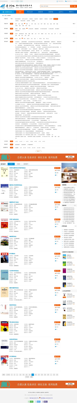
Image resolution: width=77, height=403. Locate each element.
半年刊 (40, 38)
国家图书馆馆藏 (46, 41)
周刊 (20, 38)
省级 (20, 28)
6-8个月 (43, 141)
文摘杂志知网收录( (44, 120)
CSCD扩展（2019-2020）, (38, 77)
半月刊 (16, 38)
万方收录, (31, 54)
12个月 (40, 141)
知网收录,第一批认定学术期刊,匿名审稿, (22, 106)
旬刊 (35, 38)
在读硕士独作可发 (18, 100)
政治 (51, 23)
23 (26, 374)
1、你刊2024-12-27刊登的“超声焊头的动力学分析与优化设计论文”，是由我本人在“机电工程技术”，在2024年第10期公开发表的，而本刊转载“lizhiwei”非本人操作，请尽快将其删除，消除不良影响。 (69, 221)
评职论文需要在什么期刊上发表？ (69, 187)
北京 (52, 33)
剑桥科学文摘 (37, 45)
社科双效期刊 (53, 50)
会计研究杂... (70, 301)
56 (57, 374)
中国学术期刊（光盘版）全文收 (20, 136)
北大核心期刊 (31, 28)
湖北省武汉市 (21, 33)
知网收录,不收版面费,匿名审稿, (20, 61)
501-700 (24, 147)
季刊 (24, 38)
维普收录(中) (59, 41)
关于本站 (30, 392)
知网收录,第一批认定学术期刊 (30, 88)
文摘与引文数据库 (24, 48)
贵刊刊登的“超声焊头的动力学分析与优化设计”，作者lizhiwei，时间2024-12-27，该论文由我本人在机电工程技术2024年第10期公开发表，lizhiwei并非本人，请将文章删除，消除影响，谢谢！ (69, 213)
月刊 (31, 38)
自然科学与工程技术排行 (68, 252)
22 (23, 374)
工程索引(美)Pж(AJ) (18, 75)
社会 (48, 23)
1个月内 (31, 141)
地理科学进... (70, 276)
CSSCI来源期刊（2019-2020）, (20, 104)
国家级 (16, 28)
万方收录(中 (34, 129)
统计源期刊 (57, 28)
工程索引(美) (17, 48)
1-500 (21, 147)
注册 (21, 1)
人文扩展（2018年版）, (55, 75)
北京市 (16, 33)
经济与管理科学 (18, 18)
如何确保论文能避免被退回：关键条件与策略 (69, 197)
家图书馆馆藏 (33, 111)
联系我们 (38, 392)
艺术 (32, 23)
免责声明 (47, 392)
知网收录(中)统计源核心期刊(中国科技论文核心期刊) (36, 113)
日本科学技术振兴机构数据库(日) (20, 47)
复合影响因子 (17, 144)
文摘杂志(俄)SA (26, 75)
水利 (26, 25)
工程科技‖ (46, 18)
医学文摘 (32, 50)
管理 (54, 23)
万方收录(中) (17, 41)
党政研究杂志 (12, 305)
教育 (27, 23)
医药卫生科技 (23, 20)
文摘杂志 (46, 48)
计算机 (16, 25)
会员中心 (61, 12)
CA (15, 45)
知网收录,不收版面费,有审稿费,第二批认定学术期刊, (36, 118)
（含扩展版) (59, 125)
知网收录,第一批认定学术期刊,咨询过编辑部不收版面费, (24, 102)
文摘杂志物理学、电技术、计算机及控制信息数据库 (50, 84)
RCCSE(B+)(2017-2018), (19, 54)
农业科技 (28, 20)
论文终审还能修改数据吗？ (69, 195)
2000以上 (43, 147)
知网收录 (48, 118)
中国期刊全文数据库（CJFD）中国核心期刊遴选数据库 (24, 131)
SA (28, 47)
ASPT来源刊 (39, 47)
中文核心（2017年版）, (31, 57)
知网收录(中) (53, 41)
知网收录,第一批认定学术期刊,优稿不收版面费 (38, 86)
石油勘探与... (70, 283)
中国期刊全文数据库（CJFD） (35, 52)
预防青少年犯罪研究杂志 (15, 185)
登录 (17, 1)
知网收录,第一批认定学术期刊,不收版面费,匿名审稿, (24, 77)
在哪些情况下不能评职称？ (69, 202)
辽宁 (55, 33)
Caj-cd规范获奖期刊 (48, 129)
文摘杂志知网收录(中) (39, 63)
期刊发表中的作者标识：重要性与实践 (69, 192)
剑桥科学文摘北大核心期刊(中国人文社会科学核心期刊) (24, 63)
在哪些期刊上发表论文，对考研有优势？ (69, 189)
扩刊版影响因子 (30, 144)
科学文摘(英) (33, 47)
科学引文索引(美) (46, 50)
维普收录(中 (55, 129)
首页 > (3, 15)
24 (29, 374)
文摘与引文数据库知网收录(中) (50, 125)
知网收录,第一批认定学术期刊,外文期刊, (44, 95)
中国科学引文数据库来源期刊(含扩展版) (25, 43)
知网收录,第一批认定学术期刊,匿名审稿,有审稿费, (33, 59)
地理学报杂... (70, 262)
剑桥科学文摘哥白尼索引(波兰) (20, 118)
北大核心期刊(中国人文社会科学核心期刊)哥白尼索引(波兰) (47, 122)
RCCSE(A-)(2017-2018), (31, 61)
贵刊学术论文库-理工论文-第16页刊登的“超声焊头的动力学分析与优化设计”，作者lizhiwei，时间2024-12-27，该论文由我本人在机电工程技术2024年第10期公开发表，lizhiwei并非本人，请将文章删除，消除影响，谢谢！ (69, 208)
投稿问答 (40, 12)
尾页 (31, 376)
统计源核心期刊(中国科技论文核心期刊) (41, 43)
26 (35, 374)
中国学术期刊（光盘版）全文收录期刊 (21, 52)
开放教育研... (70, 322)
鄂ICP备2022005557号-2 (34, 398)
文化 (19, 23)
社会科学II (36, 18)
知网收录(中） (44, 93)
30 (48, 374)
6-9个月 (35, 141)
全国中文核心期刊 (45, 52)
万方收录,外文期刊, (55, 91)
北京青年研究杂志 (14, 270)
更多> (75, 184)
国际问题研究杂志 (14, 288)
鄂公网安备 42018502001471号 (47, 398)
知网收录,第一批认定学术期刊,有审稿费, (22, 79)
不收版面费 (48, 134)
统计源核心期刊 (36, 127)
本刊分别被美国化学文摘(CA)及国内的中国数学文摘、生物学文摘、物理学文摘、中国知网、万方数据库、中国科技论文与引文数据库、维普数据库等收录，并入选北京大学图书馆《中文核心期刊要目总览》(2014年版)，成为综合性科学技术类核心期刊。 (38, 66)
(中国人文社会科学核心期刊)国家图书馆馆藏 (22, 129)
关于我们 (75, 1)
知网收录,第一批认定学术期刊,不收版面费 (22, 111)
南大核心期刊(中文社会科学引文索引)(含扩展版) (50, 47)
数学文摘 (37, 50)
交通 (23, 25)
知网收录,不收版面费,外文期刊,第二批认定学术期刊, (24, 97)
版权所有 (42, 392)
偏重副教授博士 (38, 102)
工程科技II (31, 18)
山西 (16, 35)
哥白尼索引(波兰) (45, 45)
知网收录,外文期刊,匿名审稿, (35, 93)
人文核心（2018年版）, (27, 100)
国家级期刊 (37, 28)
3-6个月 (27, 141)
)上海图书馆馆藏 (40, 129)
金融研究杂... (70, 315)
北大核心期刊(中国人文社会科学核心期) (53, 98)
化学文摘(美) (20, 45)
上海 (35, 33)
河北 (49, 33)
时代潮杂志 (12, 253)
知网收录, (51, 79)
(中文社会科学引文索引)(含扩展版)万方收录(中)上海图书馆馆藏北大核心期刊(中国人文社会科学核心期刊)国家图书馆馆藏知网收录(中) (38, 56)
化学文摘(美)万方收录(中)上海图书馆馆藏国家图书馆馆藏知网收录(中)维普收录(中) (29, 125)
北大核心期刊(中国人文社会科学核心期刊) (35, 41)
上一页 (8, 374)
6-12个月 (20, 141)
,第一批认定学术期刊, (35, 120)
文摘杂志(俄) (35, 48)
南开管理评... (70, 308)
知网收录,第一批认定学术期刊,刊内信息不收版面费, (24, 69)
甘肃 (28, 35)
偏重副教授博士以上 (54, 104)
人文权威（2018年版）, (31, 107)
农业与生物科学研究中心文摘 (29, 45)
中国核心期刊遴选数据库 (53, 52)
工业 (38, 23)
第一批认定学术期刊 (41, 134)
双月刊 (28, 38)
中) (49, 120)
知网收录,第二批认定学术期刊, (42, 88)
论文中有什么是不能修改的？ (69, 199)
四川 (22, 35)
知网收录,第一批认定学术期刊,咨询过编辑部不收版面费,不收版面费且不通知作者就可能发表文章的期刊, (33, 91)
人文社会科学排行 (66, 290)
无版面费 (16, 147)
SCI (41, 50)
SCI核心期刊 (17, 30)
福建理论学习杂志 (14, 202)
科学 (41, 23)
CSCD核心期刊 (51, 28)
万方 (16, 138)
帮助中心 (71, 12)
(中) (52, 134)
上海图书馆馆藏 (24, 41)
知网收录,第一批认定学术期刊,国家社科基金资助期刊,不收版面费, (38, 104)
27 (38, 374)
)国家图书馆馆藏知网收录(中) (20, 107)
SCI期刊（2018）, (41, 98)
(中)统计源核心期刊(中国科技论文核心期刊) (22, 120)
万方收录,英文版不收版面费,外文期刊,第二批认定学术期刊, (25, 122)
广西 (38, 33)
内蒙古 (42, 33)
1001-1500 (33, 147)
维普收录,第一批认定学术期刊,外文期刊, (22, 98)
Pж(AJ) (30, 48)
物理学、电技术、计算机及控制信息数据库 (22, 50)
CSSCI (50, 43)
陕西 (26, 33)
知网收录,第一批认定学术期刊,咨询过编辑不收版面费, (39, 106)
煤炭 (57, 23)
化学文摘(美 (17, 113)
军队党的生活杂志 (14, 322)
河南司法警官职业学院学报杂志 (17, 168)
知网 (52, 136)
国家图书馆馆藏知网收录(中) (20, 127)
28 (41, 374)
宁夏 (19, 35)
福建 (32, 33)
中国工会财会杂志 (14, 219)
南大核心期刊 (57, 54)
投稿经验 (51, 12)
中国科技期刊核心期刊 (39, 131)
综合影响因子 (23, 144)
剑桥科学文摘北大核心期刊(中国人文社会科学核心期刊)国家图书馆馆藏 (27, 84)
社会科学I (55, 18)
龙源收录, (52, 77)
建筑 (22, 23)
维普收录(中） (47, 77)
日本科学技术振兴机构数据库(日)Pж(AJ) (54, 82)
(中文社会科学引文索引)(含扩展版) (48, 109)
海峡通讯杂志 (12, 236)
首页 (20, 12)
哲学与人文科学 (25, 18)
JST (49, 45)
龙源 (58, 136)
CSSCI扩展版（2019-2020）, (37, 100)
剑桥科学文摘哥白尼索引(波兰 (55, 106)
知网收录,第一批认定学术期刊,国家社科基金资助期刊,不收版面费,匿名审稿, (28, 109)
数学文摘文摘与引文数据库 (45, 75)
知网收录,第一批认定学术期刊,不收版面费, (53, 59)
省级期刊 (23, 28)
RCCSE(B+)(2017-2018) (46, 136)
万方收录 (55, 113)
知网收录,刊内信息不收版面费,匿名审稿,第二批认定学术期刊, (25, 95)
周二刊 (47, 38)
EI (60, 47)
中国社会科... (70, 294)
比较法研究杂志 (13, 339)
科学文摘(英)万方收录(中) (34, 75)
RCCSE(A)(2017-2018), (51, 57)
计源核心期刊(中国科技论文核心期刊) (49, 111)
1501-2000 (38, 147)
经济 (16, 23)
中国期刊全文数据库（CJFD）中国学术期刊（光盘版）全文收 (25, 134)
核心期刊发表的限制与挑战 (69, 190)
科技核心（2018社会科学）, (47, 102)
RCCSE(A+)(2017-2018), (19, 88)
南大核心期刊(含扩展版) (57, 43)
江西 (25, 35)
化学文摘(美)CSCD (33, 98)
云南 (60, 33)
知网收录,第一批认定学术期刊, (20, 57)
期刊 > (6, 15)
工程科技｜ (17, 20)
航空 (20, 25)
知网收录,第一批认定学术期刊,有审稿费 (22, 86)
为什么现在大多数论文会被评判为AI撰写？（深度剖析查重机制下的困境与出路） (69, 200)
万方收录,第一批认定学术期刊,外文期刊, (50, 97)
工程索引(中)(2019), (51, 86)
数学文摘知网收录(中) (38, 97)
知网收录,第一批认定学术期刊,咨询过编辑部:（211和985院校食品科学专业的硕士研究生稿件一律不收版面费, (33, 116)
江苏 (45, 33)
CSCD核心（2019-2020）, (19, 59)
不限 (11, 18)
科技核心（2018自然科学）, (41, 57)
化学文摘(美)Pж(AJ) (40, 61)
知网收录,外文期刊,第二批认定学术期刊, (22, 93)
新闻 (44, 23)
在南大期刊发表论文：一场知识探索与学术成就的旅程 (69, 194)
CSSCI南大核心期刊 (43, 28)
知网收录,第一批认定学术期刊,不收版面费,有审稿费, (43, 69)
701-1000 (28, 147)
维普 (55, 136)
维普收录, (26, 54)
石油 (29, 25)
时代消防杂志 (12, 356)
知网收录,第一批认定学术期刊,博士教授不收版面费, (39, 79)
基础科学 (41, 18)
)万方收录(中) (23, 113)
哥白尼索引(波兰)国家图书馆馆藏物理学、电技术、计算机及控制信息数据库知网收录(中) (30, 82)
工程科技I (33, 20)
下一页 (27, 376)
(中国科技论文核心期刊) (45, 127)
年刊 (44, 38)
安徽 (29, 33)
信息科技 (50, 18)
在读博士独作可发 (50, 113)
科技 (35, 23)
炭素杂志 (69, 255)
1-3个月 (16, 141)
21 (20, 374)
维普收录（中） (29, 127)
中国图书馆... (70, 269)
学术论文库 (30, 12)
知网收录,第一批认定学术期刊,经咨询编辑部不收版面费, (43, 54)
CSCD (16, 43)
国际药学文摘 (41, 48)
